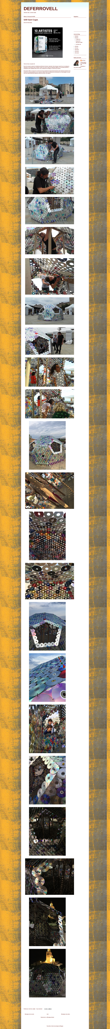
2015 (76, 46)
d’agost (77, 39)
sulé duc (83, 60)
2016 (76, 37)
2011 (76, 52)
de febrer (78, 44)
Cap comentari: (39, 1008)
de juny (77, 40)
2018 (76, 36)
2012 (76, 51)
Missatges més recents (29, 1014)
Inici (48, 1014)
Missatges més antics (65, 1014)
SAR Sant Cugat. (31, 20)
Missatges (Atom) (50, 1017)
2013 (76, 49)
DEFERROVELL (41, 8)
